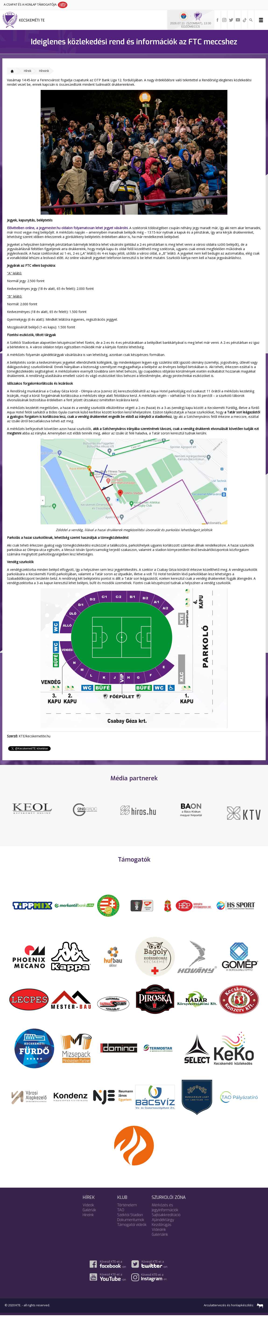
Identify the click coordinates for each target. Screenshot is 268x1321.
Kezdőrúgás (161, 1230)
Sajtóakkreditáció (166, 1220)
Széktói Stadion (130, 1220)
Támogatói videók (132, 1230)
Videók (88, 1210)
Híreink (44, 71)
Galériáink (160, 1240)
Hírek (27, 71)
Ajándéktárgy (163, 1225)
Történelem (127, 1210)
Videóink (159, 1235)
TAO (120, 1215)
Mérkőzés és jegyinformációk (165, 1213)
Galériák (89, 1215)
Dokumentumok (130, 1225)
